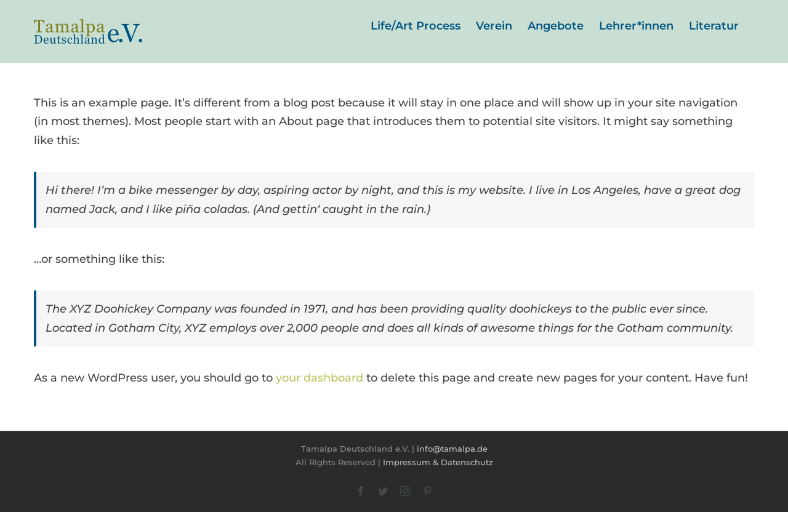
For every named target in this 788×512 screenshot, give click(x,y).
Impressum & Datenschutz (438, 462)
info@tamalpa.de (452, 449)
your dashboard (319, 378)
